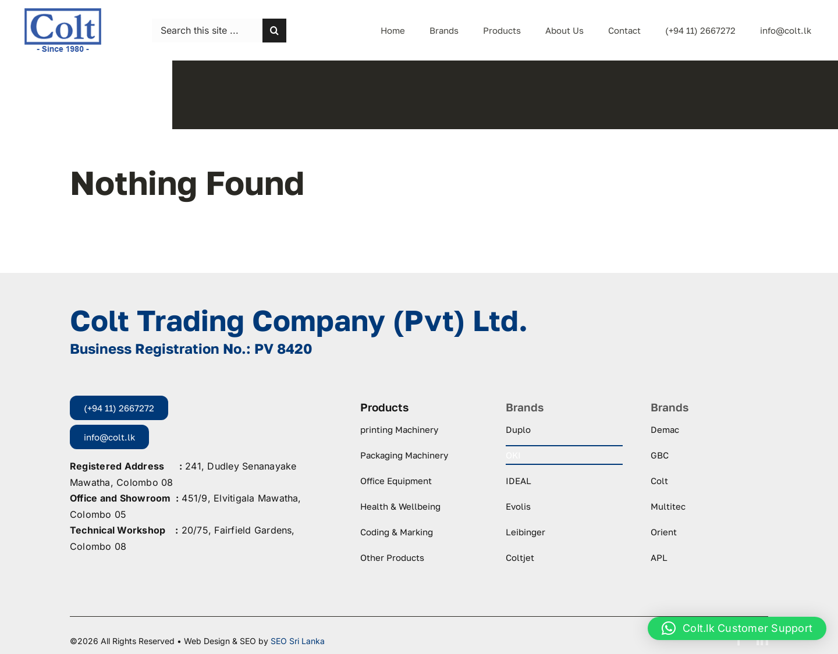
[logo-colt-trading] (62, 11)
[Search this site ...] (207, 30)
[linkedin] (762, 640)
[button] (737, 628)
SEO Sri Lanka (298, 641)
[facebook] (739, 640)
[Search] (274, 30)
